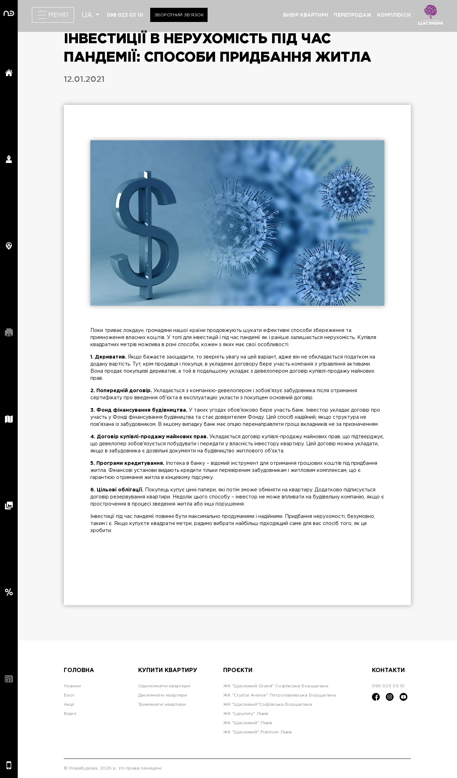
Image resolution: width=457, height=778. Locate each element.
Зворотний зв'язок (179, 15)
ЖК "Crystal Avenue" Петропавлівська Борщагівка (279, 695)
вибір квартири (305, 15)
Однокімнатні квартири (164, 686)
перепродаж (353, 15)
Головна (79, 670)
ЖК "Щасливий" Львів (247, 723)
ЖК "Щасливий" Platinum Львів (257, 732)
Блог (69, 695)
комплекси (394, 15)
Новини (72, 686)
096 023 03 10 (125, 15)
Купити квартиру (167, 670)
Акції (69, 704)
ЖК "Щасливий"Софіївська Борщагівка (267, 704)
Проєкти (238, 670)
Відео (70, 714)
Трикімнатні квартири (162, 704)
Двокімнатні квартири (162, 695)
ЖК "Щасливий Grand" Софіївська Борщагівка (275, 686)
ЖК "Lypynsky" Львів (245, 714)
